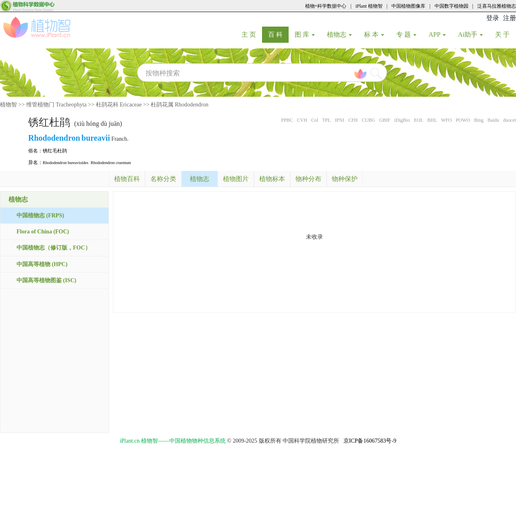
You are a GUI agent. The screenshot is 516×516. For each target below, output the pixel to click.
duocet (509, 120)
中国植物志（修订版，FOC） (54, 248)
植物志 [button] (339, 34)
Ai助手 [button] (470, 34)
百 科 (278, 34)
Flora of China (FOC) (43, 232)
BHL (432, 120)
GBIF (384, 120)
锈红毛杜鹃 (55, 151)
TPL (326, 120)
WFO (446, 120)
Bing (478, 120)
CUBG (368, 120)
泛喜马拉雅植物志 (496, 6)
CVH (302, 120)
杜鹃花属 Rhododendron (179, 105)
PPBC (287, 120)
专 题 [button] (406, 34)
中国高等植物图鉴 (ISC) (46, 280)
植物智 (8, 105)
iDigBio (402, 120)
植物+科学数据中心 (326, 6)
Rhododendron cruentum (111, 162)
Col (314, 120)
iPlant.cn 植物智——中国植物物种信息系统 (173, 441)
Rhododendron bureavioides (65, 162)
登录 (492, 18)
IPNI (339, 120)
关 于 (505, 34)
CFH (353, 120)
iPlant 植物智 (369, 6)
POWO (463, 120)
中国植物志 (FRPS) (40, 215)
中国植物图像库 (408, 6)
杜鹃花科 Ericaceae (119, 105)
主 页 (251, 34)
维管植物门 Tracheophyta (56, 105)
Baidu (493, 120)
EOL (418, 120)
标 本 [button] (374, 34)
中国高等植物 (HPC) (42, 264)
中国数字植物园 (451, 6)
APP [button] (437, 34)
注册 (509, 18)
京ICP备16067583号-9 (369, 441)
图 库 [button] (305, 34)
